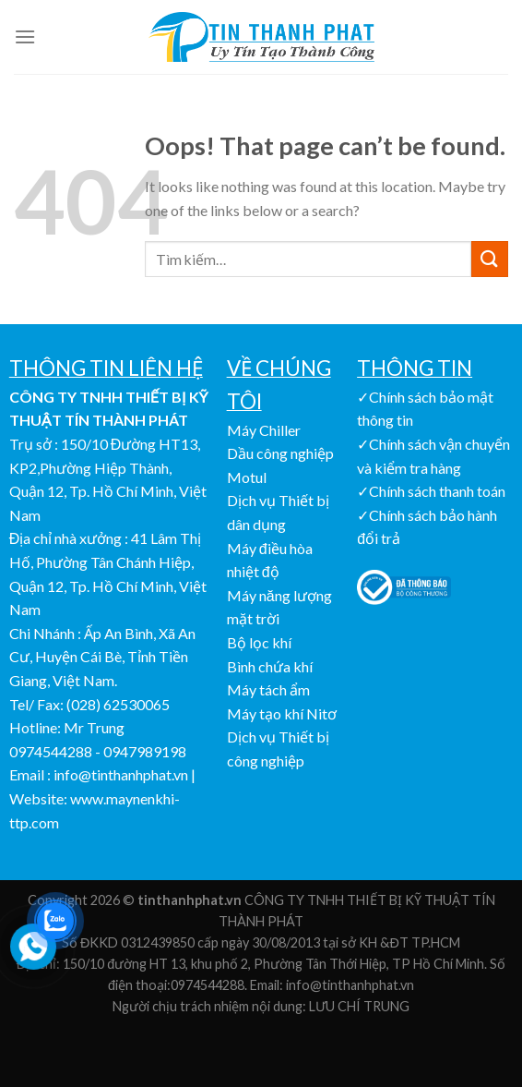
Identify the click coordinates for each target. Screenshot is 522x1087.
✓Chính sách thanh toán (431, 491)
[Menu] (25, 36)
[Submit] (489, 259)
